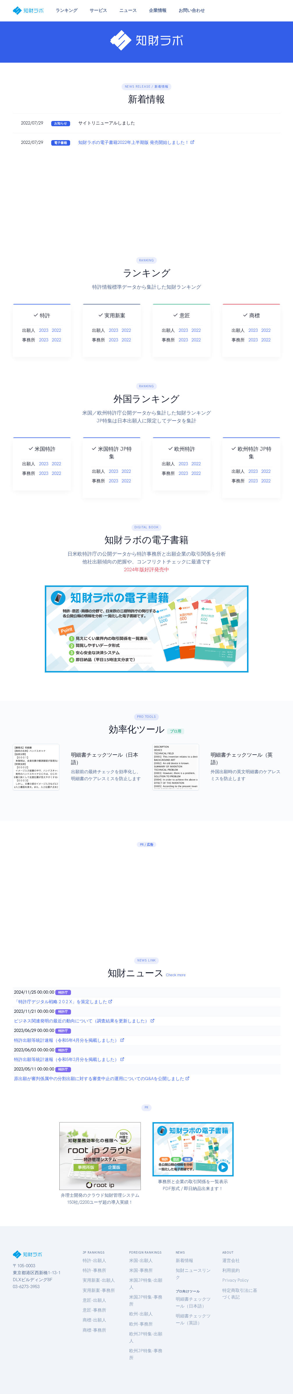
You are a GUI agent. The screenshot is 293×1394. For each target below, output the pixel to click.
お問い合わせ (192, 10)
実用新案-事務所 (99, 1290)
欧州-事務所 (141, 1324)
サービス (98, 10)
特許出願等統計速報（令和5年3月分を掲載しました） (69, 1059)
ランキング (66, 10)
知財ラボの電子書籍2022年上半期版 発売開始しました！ (136, 142)
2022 (56, 344)
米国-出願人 (141, 1260)
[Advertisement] (146, 195)
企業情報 (157, 10)
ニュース (128, 10)
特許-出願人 (94, 1260)
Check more (175, 975)
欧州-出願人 (141, 1314)
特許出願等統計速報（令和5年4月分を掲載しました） (69, 1040)
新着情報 (184, 1260)
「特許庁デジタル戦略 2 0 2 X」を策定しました (63, 1001)
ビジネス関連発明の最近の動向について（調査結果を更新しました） (84, 1021)
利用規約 (231, 1270)
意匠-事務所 (94, 1310)
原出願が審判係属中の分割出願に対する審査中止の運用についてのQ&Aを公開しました (102, 1078)
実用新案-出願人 (99, 1280)
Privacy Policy (235, 1280)
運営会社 (231, 1260)
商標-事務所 (94, 1330)
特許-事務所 (94, 1270)
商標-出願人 (94, 1320)
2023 (43, 344)
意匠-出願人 (94, 1300)
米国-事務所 (141, 1270)
